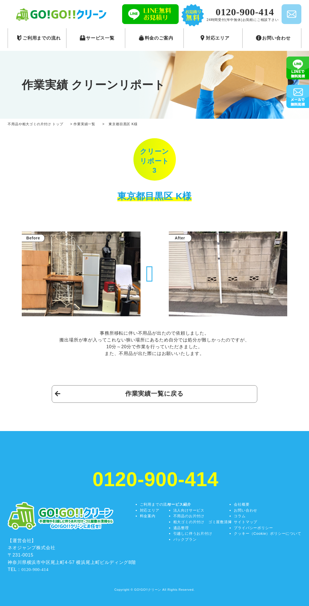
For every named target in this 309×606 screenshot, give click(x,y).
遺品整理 (181, 528)
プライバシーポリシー (253, 528)
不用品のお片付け (188, 516)
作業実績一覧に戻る (154, 393)
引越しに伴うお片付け (192, 533)
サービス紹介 (179, 504)
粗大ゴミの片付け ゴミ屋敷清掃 (202, 522)
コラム (239, 516)
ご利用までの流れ (155, 504)
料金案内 (147, 516)
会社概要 (241, 504)
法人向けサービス (188, 510)
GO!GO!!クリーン (147, 589)
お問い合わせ (245, 510)
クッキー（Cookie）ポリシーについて (267, 533)
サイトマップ (245, 522)
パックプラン (185, 539)
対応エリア (149, 510)
